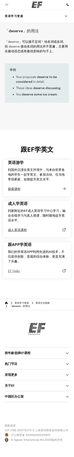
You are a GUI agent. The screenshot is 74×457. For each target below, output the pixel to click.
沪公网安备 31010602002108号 (28, 435)
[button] (7, 5)
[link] (14, 16)
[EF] (37, 5)
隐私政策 (10, 425)
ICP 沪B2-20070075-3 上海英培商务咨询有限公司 (36, 430)
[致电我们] (67, 4)
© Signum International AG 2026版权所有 (34, 439)
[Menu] (66, 16)
